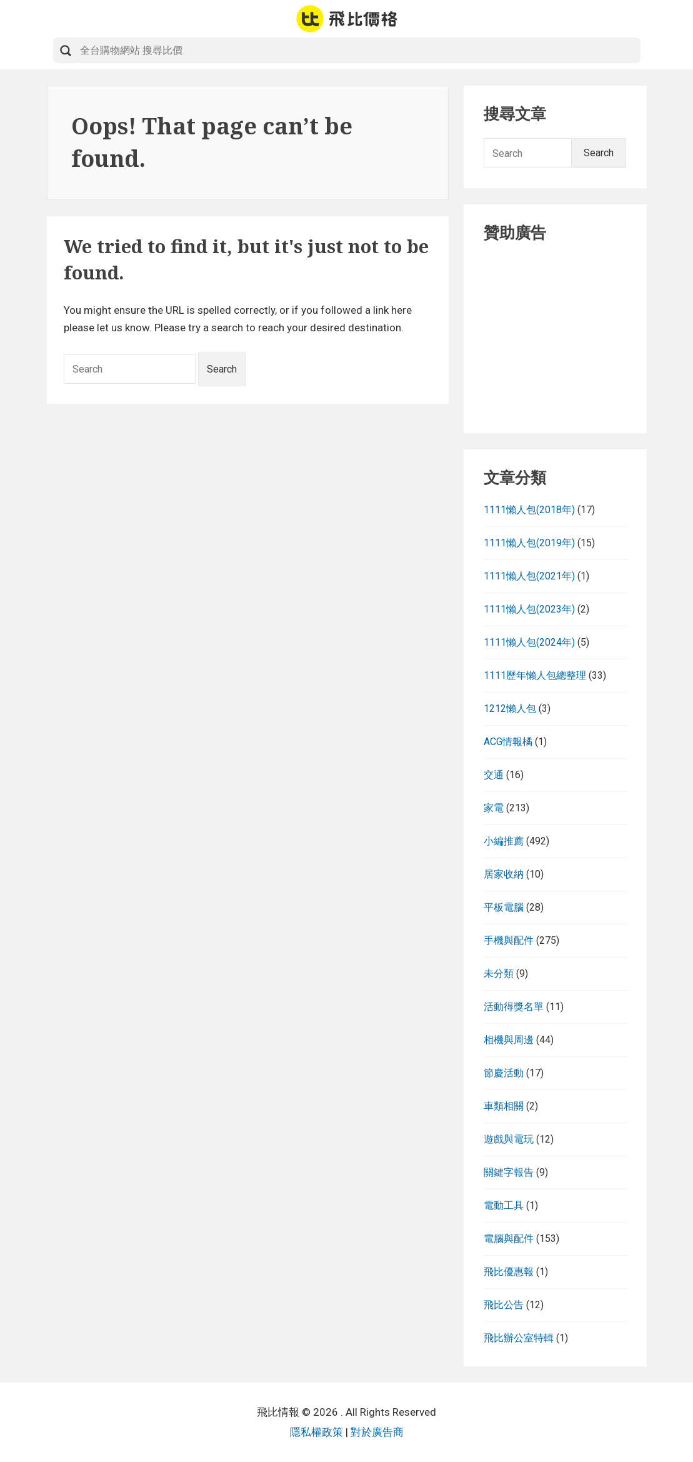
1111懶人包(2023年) (529, 609)
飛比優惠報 (509, 1272)
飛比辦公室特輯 (519, 1338)
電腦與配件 (509, 1238)
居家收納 (504, 874)
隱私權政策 (316, 1432)
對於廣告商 (377, 1432)
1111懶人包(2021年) (529, 576)
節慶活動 (504, 1073)
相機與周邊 (509, 1040)
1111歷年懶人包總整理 (535, 675)
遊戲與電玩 (509, 1139)
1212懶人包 (510, 708)
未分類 (499, 973)
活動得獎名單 (514, 1007)
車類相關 (504, 1106)
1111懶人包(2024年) (529, 642)
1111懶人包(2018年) (529, 510)
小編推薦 (504, 841)
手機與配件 (509, 940)
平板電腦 (504, 907)
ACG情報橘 (508, 742)
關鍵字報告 (509, 1172)
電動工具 (504, 1205)
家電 (494, 808)
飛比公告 (504, 1305)
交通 (494, 775)
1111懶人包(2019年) (529, 543)
